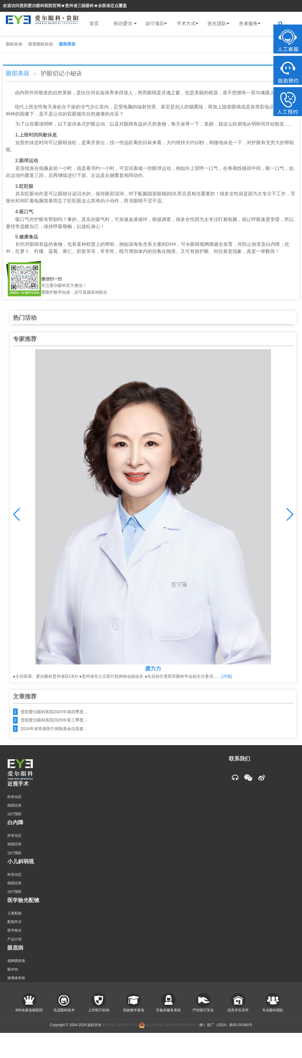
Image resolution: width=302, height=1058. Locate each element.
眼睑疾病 (14, 44)
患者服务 (249, 23)
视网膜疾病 (16, 961)
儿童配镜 (14, 913)
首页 (94, 23)
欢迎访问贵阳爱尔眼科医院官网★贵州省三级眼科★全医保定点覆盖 (65, 5)
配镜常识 (14, 922)
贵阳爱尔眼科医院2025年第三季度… (54, 720)
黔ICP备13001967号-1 (120, 1025)
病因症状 (14, 805)
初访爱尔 (125, 23)
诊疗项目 (156, 23)
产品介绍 (14, 939)
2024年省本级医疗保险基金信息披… (54, 728)
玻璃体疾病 (16, 978)
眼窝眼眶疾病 (40, 44)
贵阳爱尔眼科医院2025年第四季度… (54, 711)
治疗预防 (14, 814)
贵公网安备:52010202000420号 (167, 1025)
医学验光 (14, 930)
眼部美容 (67, 44)
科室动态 (14, 797)
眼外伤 (12, 969)
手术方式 (187, 23)
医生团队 (218, 23)
